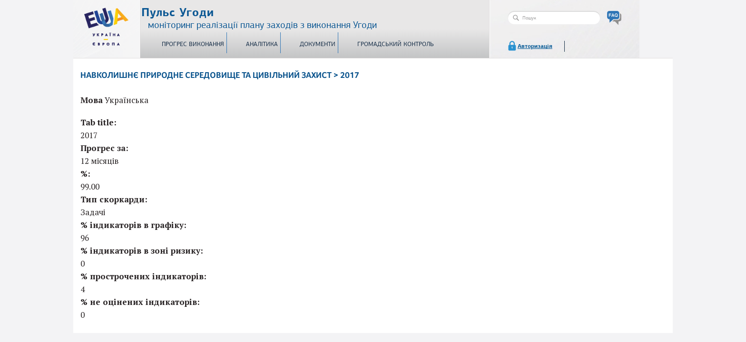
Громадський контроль (395, 44)
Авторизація (535, 46)
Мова (91, 100)
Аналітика (262, 44)
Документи (317, 44)
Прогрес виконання (193, 44)
